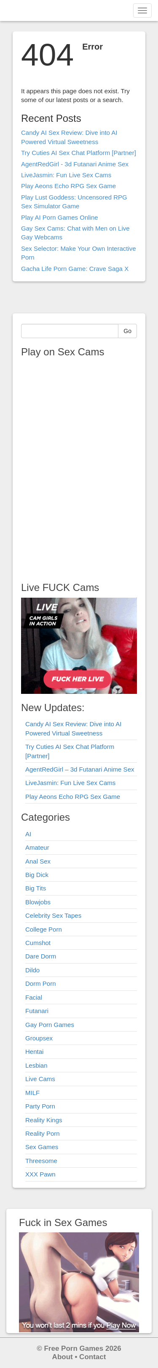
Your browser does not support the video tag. (73, 467)
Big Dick (36, 874)
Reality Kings (43, 1120)
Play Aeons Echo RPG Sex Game (68, 185)
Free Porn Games (73, 1348)
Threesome (41, 1160)
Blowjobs (38, 902)
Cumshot (38, 942)
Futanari (36, 1010)
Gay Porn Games (49, 1024)
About (62, 1357)
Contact (92, 1357)
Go (127, 331)
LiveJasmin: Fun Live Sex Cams (66, 175)
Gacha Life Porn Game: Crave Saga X (75, 268)
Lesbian (36, 1065)
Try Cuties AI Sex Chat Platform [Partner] (78, 152)
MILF (32, 1092)
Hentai (34, 1051)
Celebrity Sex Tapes (53, 915)
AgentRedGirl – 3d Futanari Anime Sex (79, 769)
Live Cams (40, 1078)
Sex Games (41, 1146)
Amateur (37, 847)
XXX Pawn (40, 1174)
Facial (33, 997)
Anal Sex (38, 861)
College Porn (43, 929)
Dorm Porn (40, 983)
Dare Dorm (40, 956)
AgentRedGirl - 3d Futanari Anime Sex (75, 164)
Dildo (32, 970)
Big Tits (35, 888)
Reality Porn (42, 1133)
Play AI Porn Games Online (59, 217)
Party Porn (40, 1106)
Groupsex (39, 1038)
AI (28, 834)
